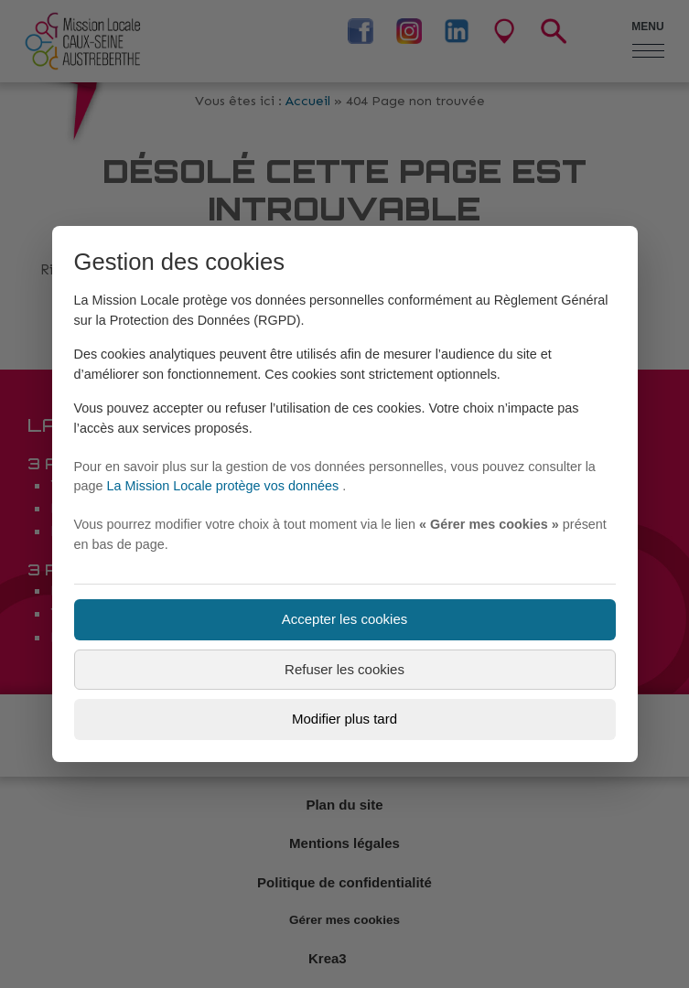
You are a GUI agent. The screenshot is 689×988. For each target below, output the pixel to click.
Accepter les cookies (345, 619)
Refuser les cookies (344, 669)
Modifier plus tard (344, 718)
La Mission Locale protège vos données (225, 485)
